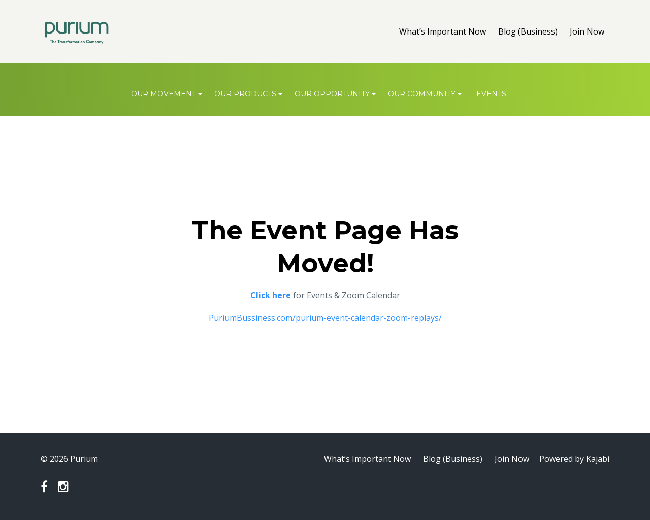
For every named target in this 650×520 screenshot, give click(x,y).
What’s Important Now (442, 31)
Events (491, 94)
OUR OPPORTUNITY (332, 94)
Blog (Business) (528, 31)
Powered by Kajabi (574, 458)
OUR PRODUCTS (245, 94)
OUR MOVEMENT (163, 94)
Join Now (587, 31)
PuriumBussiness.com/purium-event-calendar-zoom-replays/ (325, 317)
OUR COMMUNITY (422, 94)
